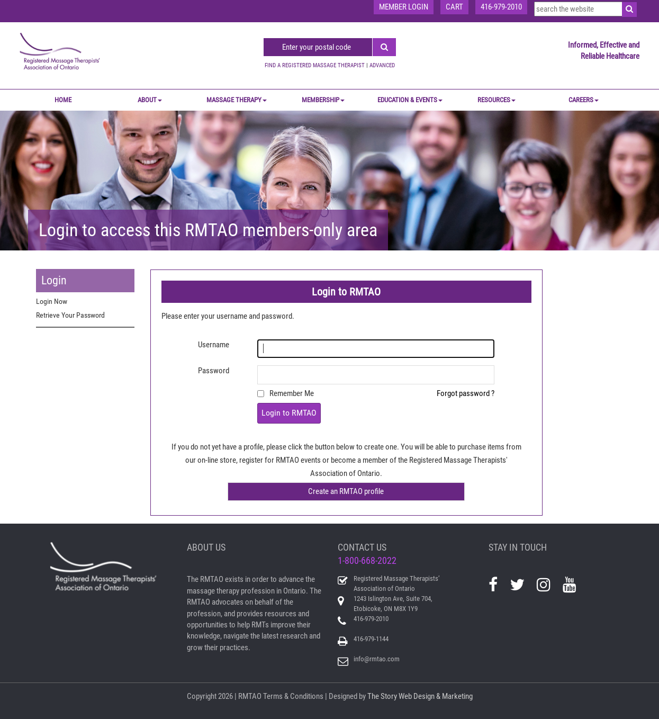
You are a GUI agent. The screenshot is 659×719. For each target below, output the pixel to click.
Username (213, 344)
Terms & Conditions (293, 696)
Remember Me (291, 393)
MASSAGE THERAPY (236, 100)
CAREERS (583, 100)
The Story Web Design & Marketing (420, 696)
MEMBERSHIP (323, 100)
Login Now (51, 301)
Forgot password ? (465, 393)
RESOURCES (496, 100)
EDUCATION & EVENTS (410, 100)
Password (213, 370)
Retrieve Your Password (70, 315)
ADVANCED (382, 65)
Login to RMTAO (289, 413)
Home (63, 100)
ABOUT (150, 100)
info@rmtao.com (377, 659)
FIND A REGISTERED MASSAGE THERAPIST (315, 65)
